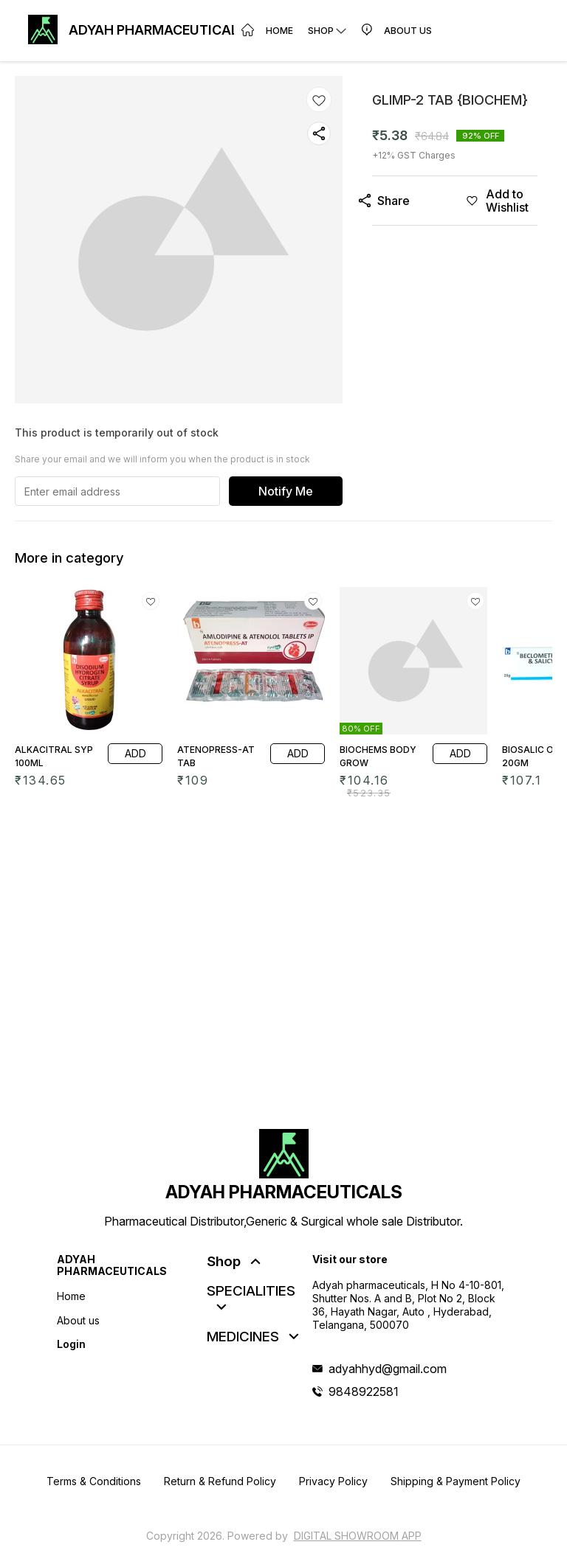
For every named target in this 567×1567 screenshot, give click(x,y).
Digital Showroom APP (358, 1535)
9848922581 (364, 1391)
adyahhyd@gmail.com (388, 1368)
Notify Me (285, 491)
